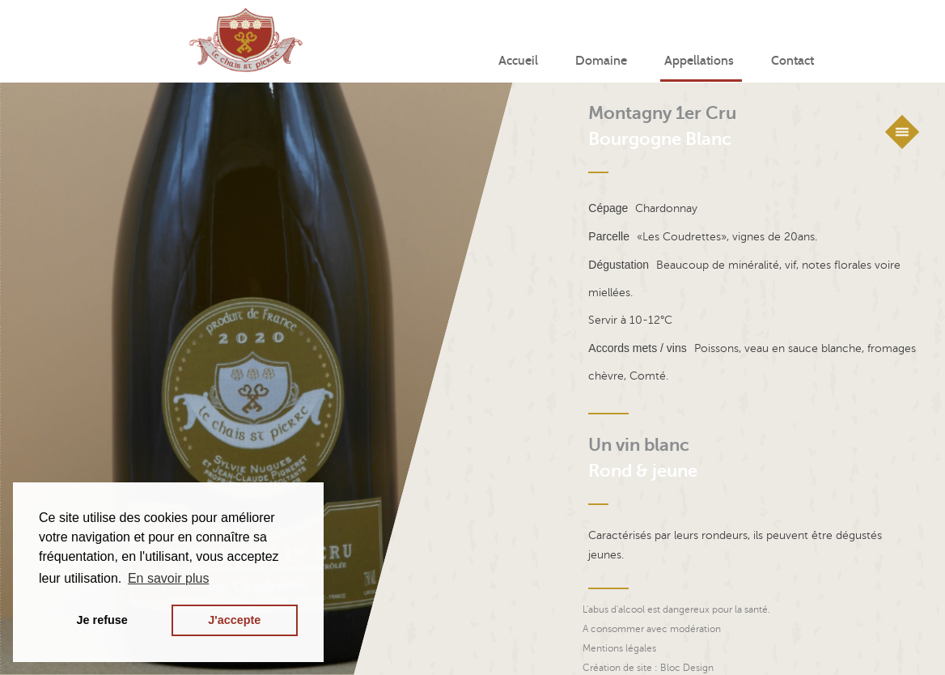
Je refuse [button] (102, 619)
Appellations (699, 61)
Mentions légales (619, 648)
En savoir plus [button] (169, 578)
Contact (792, 61)
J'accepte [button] (234, 619)
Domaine (601, 61)
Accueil (518, 61)
